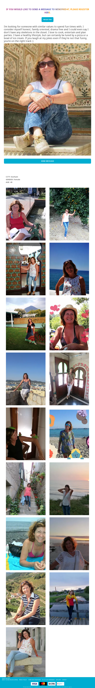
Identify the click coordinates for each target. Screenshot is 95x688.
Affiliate (58, 679)
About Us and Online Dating (10, 679)
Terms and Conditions (34, 679)
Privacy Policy (23, 679)
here (47, 12)
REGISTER (47, 19)
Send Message (47, 161)
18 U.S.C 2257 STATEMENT (48, 679)
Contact (64, 679)
